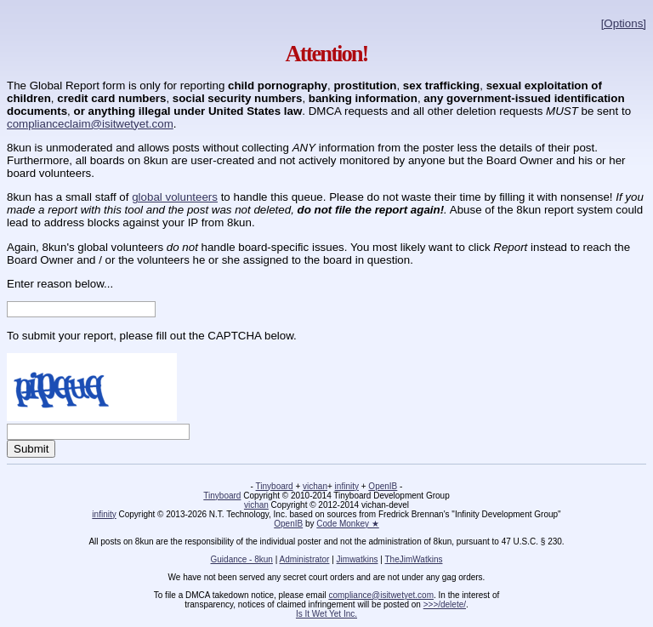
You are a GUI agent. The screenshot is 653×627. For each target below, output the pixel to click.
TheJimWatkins (413, 559)
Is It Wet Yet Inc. (326, 613)
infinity (347, 486)
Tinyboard (274, 486)
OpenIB (382, 486)
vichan (315, 486)
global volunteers (175, 197)
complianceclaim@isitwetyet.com (90, 123)
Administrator (305, 559)
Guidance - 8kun (242, 559)
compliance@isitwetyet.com (381, 595)
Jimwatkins (357, 559)
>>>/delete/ (444, 604)
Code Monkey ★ (347, 523)
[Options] (623, 23)
